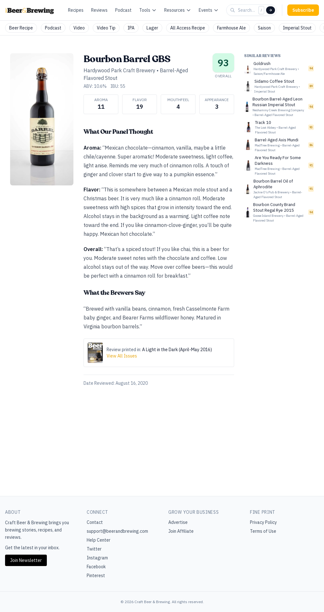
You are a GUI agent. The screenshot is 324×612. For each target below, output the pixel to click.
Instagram (97, 558)
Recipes (76, 10)
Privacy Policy (263, 522)
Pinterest (96, 575)
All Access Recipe (187, 28)
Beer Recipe (21, 28)
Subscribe (303, 10)
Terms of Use (263, 531)
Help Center (98, 540)
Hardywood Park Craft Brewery (119, 70)
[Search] (270, 10)
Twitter (94, 549)
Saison (264, 28)
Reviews (99, 10)
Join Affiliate (181, 531)
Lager (152, 28)
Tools (148, 10)
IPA (131, 28)
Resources (177, 10)
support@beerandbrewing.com (117, 531)
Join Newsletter (26, 560)
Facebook (96, 567)
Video (79, 28)
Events (209, 10)
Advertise (178, 522)
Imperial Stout (297, 28)
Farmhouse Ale (231, 28)
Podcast (123, 10)
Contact (95, 522)
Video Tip (106, 28)
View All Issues (122, 356)
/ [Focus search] (261, 10)
